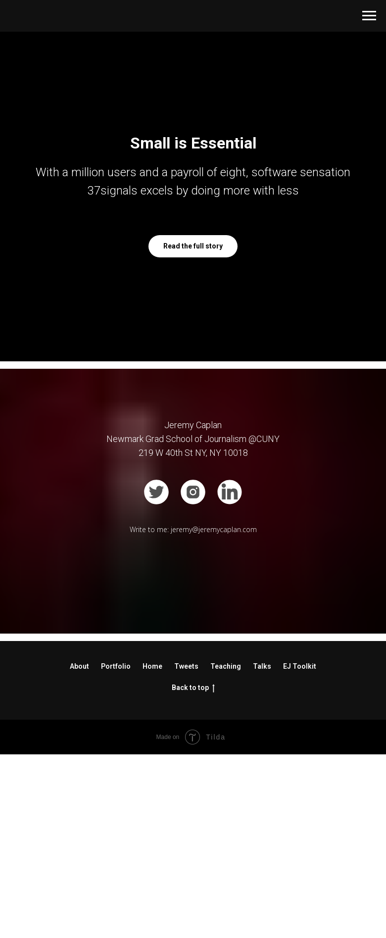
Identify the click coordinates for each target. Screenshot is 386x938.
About (79, 850)
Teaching (225, 850)
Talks (262, 850)
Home (152, 850)
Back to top (193, 872)
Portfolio (116, 850)
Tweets (186, 850)
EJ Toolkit (299, 850)
